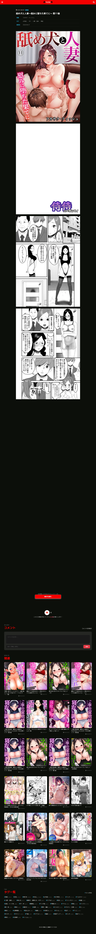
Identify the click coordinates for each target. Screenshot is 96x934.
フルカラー (81, 897)
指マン (79, 914)
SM (30, 21)
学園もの (55, 904)
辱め (18, 907)
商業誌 (27, 10)
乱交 (68, 910)
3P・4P (24, 904)
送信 (87, 646)
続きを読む (48, 597)
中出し (37, 897)
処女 (60, 900)
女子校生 (59, 897)
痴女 (8, 910)
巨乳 (17, 897)
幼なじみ (29, 910)
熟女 (8, 917)
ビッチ (69, 914)
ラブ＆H (51, 900)
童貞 (48, 914)
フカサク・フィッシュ (28, 17)
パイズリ (85, 904)
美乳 (75, 904)
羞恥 (39, 910)
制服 (82, 900)
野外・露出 (46, 907)
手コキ (8, 914)
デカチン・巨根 (71, 907)
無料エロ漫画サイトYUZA (50, 927)
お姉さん (48, 910)
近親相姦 (18, 910)
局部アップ (59, 914)
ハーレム (28, 917)
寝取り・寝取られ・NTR (35, 900)
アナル (65, 904)
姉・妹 (8, 907)
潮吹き (27, 907)
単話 (42, 21)
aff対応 (25, 21)
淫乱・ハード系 (11, 904)
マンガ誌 (44, 904)
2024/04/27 (26, 25)
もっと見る (89, 893)
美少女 (20, 900)
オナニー (19, 914)
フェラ (70, 897)
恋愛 (36, 907)
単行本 (27, 897)
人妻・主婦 (36, 21)
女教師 (17, 917)
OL (82, 907)
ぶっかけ (58, 907)
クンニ (77, 910)
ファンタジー (71, 900)
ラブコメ (39, 914)
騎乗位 (33, 904)
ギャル (58, 910)
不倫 (29, 914)
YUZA (48, 2)
